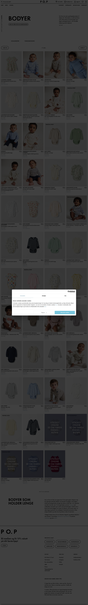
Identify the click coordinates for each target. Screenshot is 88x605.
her (56, 304)
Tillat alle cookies (64, 312)
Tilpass (43, 312)
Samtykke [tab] (22, 295)
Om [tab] (65, 295)
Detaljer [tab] (44, 295)
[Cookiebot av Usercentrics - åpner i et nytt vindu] (69, 292)
